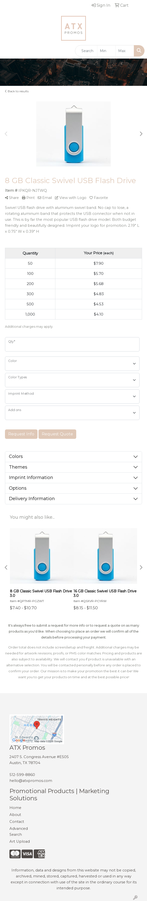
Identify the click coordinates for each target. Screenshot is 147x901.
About (15, 814)
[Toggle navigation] (7, 50)
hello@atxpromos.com (30, 780)
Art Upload (19, 841)
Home (15, 807)
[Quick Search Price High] (124, 51)
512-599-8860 (22, 774)
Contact (16, 821)
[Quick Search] (86, 51)
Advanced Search (18, 831)
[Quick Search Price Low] (106, 51)
